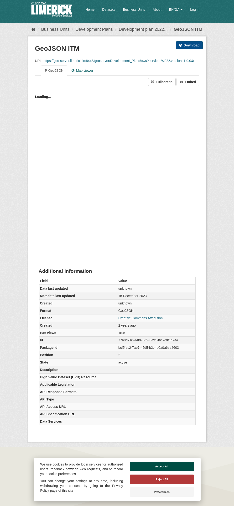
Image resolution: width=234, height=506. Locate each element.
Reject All (162, 479)
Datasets (108, 9)
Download (189, 45)
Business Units (134, 9)
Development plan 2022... (143, 29)
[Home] (33, 29)
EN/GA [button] (176, 9)
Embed (188, 82)
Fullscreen (161, 82)
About (157, 9)
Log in (194, 9)
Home (90, 9)
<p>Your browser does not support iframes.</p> (117, 169)
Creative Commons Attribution (140, 318)
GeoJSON (54, 70)
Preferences (162, 492)
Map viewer (82, 70)
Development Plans (94, 29)
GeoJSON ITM (188, 29)
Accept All (161, 466)
